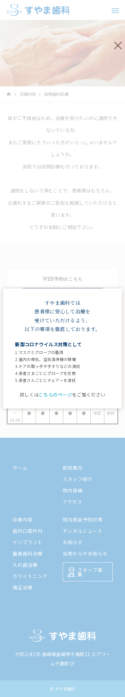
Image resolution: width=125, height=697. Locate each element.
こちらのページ (55, 394)
